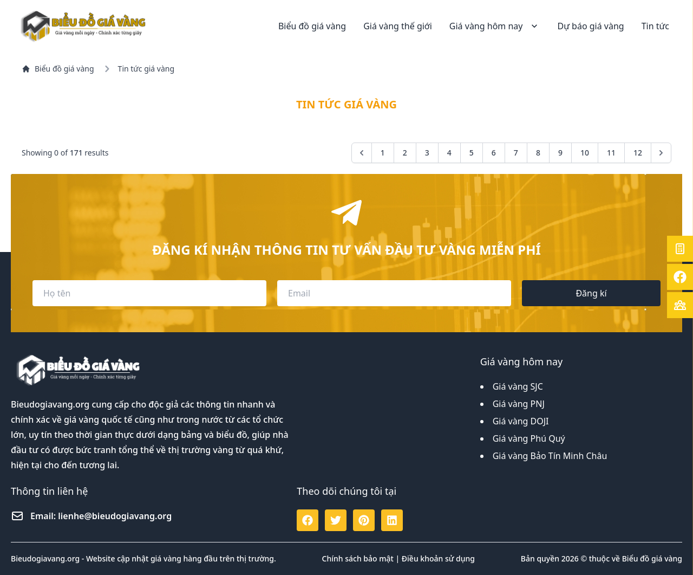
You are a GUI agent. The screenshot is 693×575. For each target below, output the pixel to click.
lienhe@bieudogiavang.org (115, 516)
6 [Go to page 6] (494, 152)
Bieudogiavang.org (50, 404)
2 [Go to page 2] (405, 152)
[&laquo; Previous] (361, 153)
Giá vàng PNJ (519, 404)
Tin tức (655, 26)
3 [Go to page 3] (427, 152)
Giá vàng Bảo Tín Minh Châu (550, 456)
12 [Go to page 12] (637, 152)
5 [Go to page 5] (471, 152)
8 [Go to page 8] (538, 152)
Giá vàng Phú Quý (529, 438)
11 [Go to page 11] (611, 152)
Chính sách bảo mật (358, 558)
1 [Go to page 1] (383, 152)
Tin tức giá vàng (146, 68)
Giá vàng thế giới (397, 26)
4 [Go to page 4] (449, 152)
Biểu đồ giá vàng (312, 26)
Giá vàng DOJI (521, 421)
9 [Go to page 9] (560, 152)
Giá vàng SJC (518, 386)
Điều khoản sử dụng (438, 558)
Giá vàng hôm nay (494, 26)
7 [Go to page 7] (516, 152)
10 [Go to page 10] (584, 152)
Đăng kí (591, 293)
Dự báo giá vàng (590, 26)
